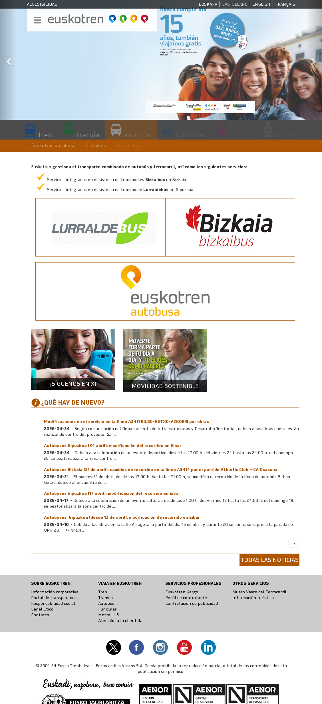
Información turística (253, 597)
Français (285, 4)
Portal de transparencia (54, 597)
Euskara (208, 4)
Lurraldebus (129, 145)
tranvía (87, 134)
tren (45, 134)
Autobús (106, 603)
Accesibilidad (42, 4)
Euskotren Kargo (181, 591)
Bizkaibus (95, 145)
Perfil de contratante (186, 597)
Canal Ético (42, 609)
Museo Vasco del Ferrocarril (259, 591)
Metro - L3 (108, 614)
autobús (137, 134)
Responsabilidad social (53, 603)
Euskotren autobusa (53, 145)
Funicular (107, 609)
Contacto (40, 614)
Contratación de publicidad (191, 603)
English (261, 4)
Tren (102, 591)
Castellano (234, 4)
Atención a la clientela (120, 620)
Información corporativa (55, 591)
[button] (8, 60)
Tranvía (105, 597)
